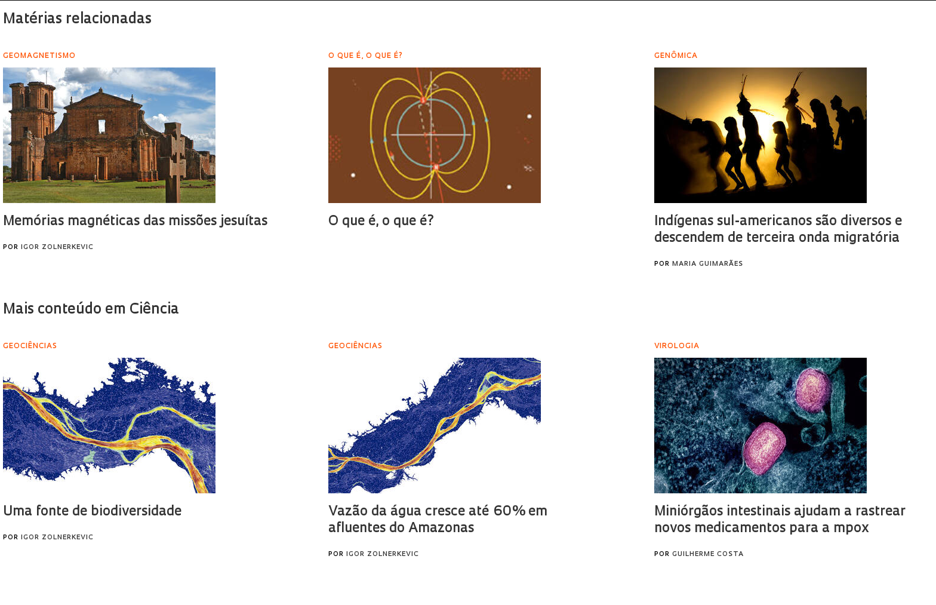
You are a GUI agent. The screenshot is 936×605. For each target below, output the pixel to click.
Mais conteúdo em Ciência (91, 310)
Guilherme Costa (708, 554)
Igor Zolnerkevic (57, 247)
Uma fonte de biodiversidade (92, 512)
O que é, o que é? (381, 222)
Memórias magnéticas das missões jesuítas (135, 222)
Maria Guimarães (707, 264)
